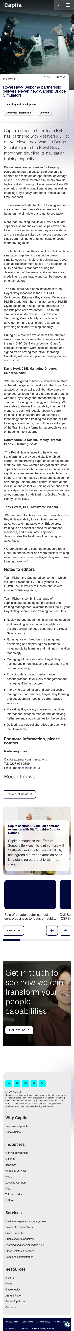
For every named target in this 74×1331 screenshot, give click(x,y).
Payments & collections (19, 1227)
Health (9, 1176)
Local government (15, 1183)
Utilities (9, 1200)
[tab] (11, 940)
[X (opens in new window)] (42, 1083)
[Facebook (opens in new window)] (34, 1083)
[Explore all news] (19, 794)
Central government (16, 1153)
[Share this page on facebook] (61, 76)
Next (65, 931)
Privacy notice (11, 1322)
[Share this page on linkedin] (58, 76)
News (8, 1283)
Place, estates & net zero (19, 1251)
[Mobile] (67, 5)
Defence (10, 1159)
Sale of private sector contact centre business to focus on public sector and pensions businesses (29, 918)
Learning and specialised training (24, 1245)
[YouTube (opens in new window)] (17, 1083)
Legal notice (27, 1322)
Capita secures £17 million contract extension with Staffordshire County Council (34, 829)
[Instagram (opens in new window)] (25, 1083)
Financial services (16, 1171)
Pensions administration (19, 1257)
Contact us (11, 1307)
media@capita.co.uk (27, 768)
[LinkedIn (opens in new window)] (8, 1083)
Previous (52, 931)
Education (11, 1165)
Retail (8, 1189)
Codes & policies (15, 1301)
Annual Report (13, 1296)
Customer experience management (25, 1221)
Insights (9, 1278)
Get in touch (17, 1030)
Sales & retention (15, 1233)
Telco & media (13, 1194)
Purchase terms (61, 1322)
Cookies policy (43, 1322)
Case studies (13, 1132)
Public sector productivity (19, 1239)
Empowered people (16, 1126)
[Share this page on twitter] (64, 76)
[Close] (59, 5)
